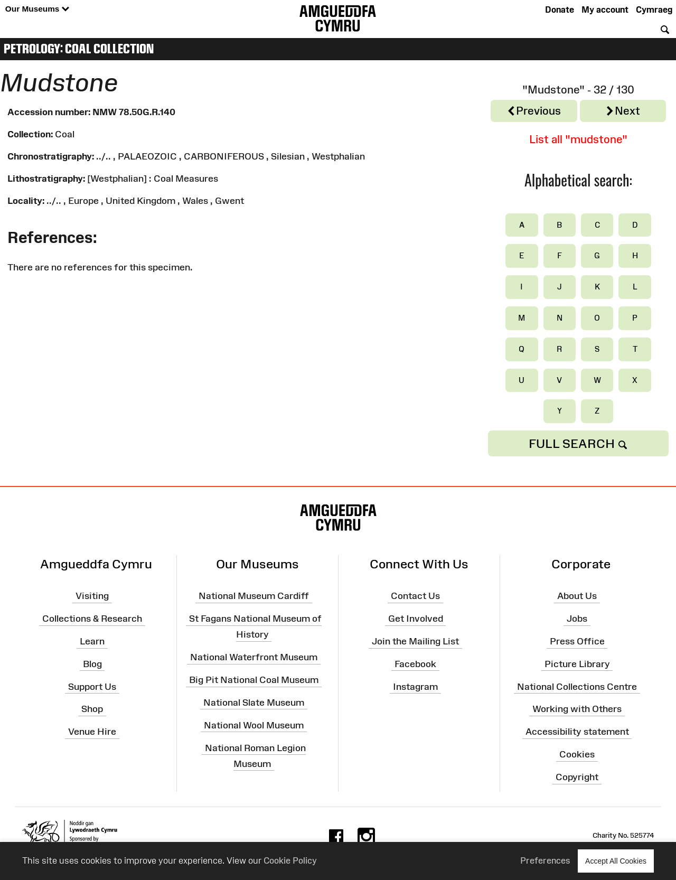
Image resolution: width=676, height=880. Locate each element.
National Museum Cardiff (254, 596)
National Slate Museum (253, 702)
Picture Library (577, 664)
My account (604, 9)
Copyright (577, 777)
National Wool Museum (254, 724)
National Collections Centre (577, 686)
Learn (92, 641)
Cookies (577, 754)
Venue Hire (92, 731)
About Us (577, 596)
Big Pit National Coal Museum (253, 680)
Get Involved (415, 618)
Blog (92, 664)
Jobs (577, 618)
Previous (533, 111)
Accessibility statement (577, 731)
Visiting (92, 596)
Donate (559, 9)
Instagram (415, 686)
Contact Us (415, 596)
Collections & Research (92, 618)
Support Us (92, 686)
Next (622, 111)
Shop (92, 709)
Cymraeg (654, 9)
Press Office (577, 641)
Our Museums (37, 9)
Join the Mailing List (415, 641)
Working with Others (577, 709)
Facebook (415, 664)
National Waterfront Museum (253, 657)
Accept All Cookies (615, 860)
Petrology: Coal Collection (79, 49)
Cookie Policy (290, 860)
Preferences (545, 860)
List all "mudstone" (578, 139)
